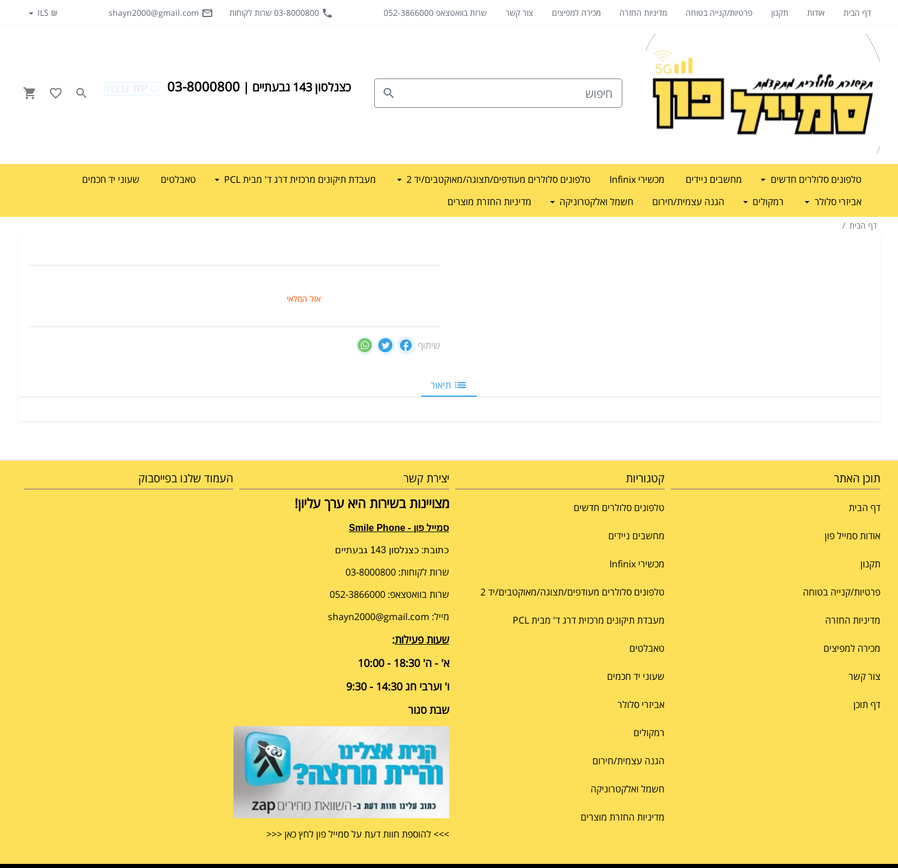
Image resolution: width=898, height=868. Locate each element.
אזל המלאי (304, 298)
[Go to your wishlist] (55, 93)
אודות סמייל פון (852, 535)
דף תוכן (866, 704)
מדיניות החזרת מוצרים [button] (489, 201)
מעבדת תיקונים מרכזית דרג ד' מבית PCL (589, 620)
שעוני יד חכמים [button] (111, 179)
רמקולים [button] (767, 201)
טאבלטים (647, 648)
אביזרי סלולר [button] (837, 201)
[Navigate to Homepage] (763, 93)
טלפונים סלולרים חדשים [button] (815, 179)
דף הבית (857, 12)
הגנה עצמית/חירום (628, 760)
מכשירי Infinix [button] (637, 179)
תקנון (779, 12)
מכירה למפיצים (576, 12)
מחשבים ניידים (636, 535)
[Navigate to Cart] (30, 93)
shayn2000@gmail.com (161, 13)
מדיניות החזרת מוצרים (623, 817)
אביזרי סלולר (641, 704)
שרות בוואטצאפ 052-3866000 (435, 12)
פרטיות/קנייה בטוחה (719, 12)
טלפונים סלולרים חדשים (619, 507)
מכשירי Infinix (637, 563)
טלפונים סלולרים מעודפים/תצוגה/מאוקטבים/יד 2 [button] (497, 179)
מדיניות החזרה (643, 12)
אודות (816, 12)
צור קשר (519, 12)
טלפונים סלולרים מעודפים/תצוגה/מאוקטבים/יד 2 (572, 592)
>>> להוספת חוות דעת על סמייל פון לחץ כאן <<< (357, 834)
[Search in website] (81, 93)
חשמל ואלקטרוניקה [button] (595, 201)
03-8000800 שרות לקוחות (281, 13)
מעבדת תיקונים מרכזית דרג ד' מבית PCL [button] (299, 179)
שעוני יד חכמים (636, 676)
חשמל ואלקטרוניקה (628, 788)
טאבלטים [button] (178, 179)
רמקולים (649, 732)
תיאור (449, 385)
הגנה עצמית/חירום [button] (688, 201)
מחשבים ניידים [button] (714, 179)
